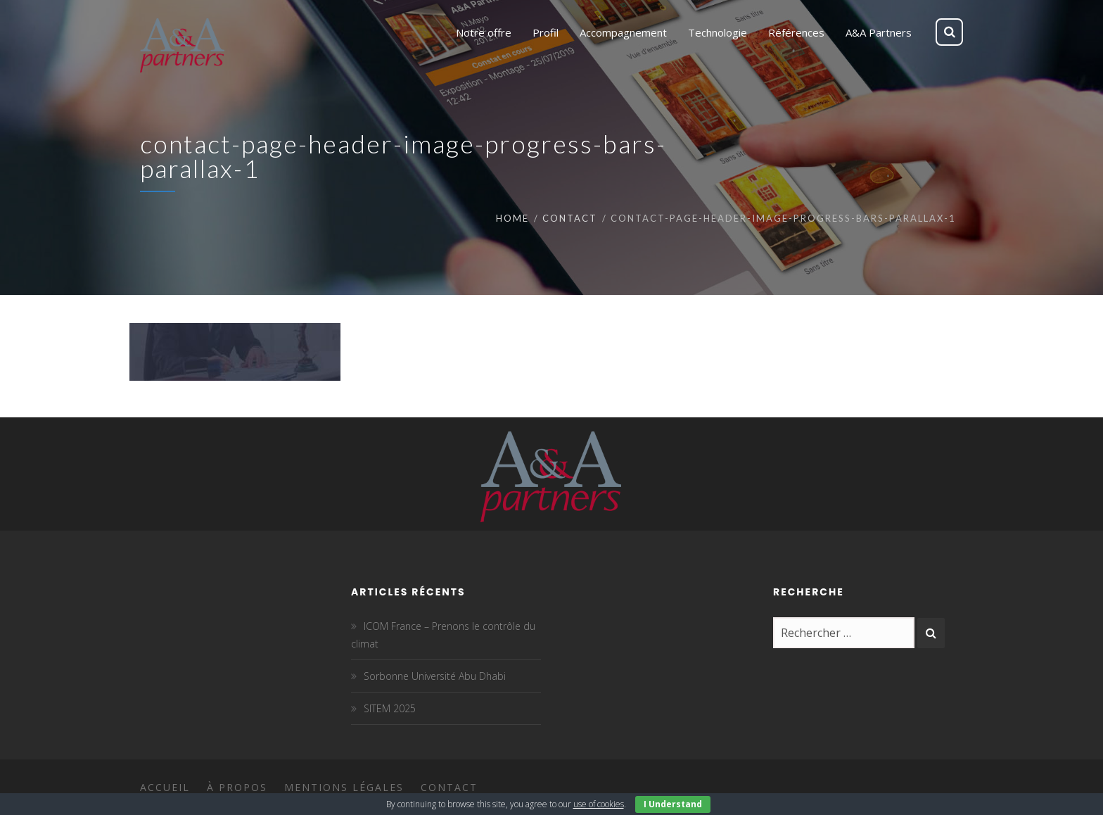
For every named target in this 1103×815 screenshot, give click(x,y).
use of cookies (598, 804)
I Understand (673, 804)
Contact (569, 218)
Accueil (165, 787)
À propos (237, 787)
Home (512, 218)
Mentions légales (344, 787)
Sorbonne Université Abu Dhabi (435, 676)
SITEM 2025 (390, 708)
